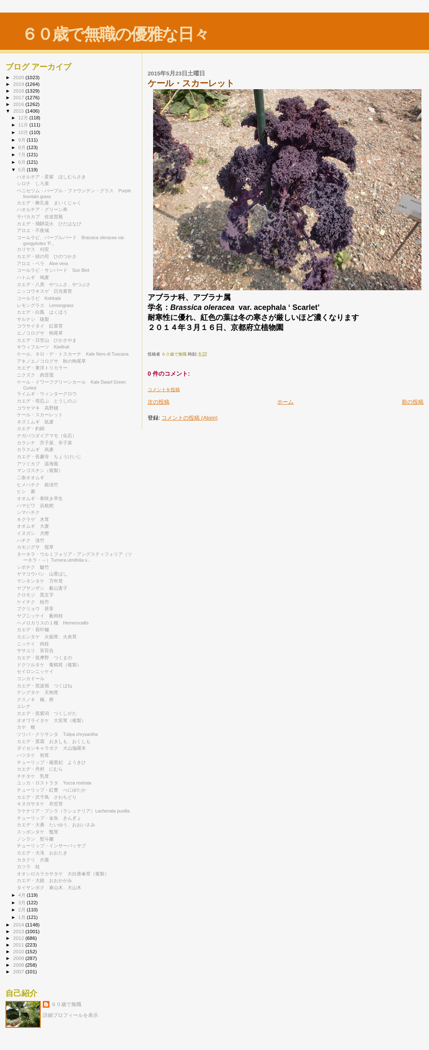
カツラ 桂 (28, 866)
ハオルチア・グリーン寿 (42, 209)
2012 (19, 938)
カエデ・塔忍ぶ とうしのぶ (47, 400)
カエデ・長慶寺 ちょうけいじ (49, 456)
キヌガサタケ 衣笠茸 (40, 803)
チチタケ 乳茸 (33, 776)
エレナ (26, 706)
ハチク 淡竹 (30, 540)
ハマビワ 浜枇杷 (35, 505)
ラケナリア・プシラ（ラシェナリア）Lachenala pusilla (73, 810)
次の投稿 (158, 402)
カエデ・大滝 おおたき (42, 852)
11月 (23, 124)
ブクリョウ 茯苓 (35, 608)
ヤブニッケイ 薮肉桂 (40, 615)
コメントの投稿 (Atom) (189, 418)
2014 (19, 924)
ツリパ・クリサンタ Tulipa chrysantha (57, 734)
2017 (19, 97)
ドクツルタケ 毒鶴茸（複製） (49, 664)
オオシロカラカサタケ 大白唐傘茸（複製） (63, 873)
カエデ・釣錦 (33, 428)
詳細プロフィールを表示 (70, 1015)
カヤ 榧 (26, 727)
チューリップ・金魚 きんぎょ (49, 817)
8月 (22, 147)
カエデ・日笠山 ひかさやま (47, 340)
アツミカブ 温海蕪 (37, 463)
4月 (22, 895)
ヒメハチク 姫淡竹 (37, 484)
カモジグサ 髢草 (35, 547)
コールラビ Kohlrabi (39, 298)
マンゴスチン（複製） (40, 470)
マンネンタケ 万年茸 (40, 580)
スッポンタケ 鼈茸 (37, 831)
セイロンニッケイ (37, 671)
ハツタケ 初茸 (33, 755)
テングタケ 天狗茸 (37, 692)
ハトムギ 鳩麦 (33, 277)
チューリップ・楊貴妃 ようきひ (51, 762)
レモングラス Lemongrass (45, 305)
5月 (22, 169)
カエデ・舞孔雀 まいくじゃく (49, 202)
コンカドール (33, 678)
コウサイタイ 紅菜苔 (40, 325)
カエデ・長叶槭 (35, 629)
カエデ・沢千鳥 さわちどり (47, 797)
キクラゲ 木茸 (33, 519)
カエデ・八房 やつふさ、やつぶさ (54, 284)
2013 (19, 931)
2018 (19, 90)
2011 (19, 944)
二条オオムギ (33, 477)
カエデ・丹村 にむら (40, 768)
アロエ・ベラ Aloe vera (42, 263)
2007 (19, 971)
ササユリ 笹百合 (35, 650)
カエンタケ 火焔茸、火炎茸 (47, 636)
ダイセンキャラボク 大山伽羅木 (51, 748)
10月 (23, 132)
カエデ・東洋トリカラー (44, 367)
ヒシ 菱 (26, 491)
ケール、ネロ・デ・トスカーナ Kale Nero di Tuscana (72, 353)
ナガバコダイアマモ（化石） (47, 435)
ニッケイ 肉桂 (33, 643)
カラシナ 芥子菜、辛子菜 (44, 442)
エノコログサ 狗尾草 (40, 332)
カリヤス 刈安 (33, 249)
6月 (22, 162)
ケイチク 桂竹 (33, 601)
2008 (19, 964)
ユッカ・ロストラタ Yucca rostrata (54, 782)
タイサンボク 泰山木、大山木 (49, 887)
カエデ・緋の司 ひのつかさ (47, 256)
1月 (22, 917)
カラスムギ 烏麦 (35, 449)
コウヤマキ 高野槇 (37, 407)
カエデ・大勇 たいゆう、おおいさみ (56, 824)
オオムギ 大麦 (33, 526)
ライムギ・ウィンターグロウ (49, 393)
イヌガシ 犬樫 (33, 533)
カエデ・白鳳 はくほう (42, 312)
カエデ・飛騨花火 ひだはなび (49, 223)
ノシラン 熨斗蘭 (35, 838)
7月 (22, 154)
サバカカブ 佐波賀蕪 (40, 216)
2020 (19, 77)
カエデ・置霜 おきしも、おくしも (54, 741)
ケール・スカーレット (42, 414)
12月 (23, 117)
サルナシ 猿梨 (33, 319)
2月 (22, 909)
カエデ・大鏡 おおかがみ (44, 880)
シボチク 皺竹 (33, 567)
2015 (19, 111)
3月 (22, 902)
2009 (19, 958)
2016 (19, 104)
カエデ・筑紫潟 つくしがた (47, 713)
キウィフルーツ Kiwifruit (43, 346)
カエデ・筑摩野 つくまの (44, 657)
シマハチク (30, 512)
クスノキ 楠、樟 (35, 699)
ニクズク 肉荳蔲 (35, 374)
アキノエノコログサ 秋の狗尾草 (51, 361)
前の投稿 (413, 402)
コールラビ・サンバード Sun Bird (53, 270)
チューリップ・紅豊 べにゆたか (51, 789)
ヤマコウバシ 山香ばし (42, 573)
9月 (22, 139)
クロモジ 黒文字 (35, 594)
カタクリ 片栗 (33, 859)
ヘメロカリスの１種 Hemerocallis (52, 622)
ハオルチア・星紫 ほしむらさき (51, 176)
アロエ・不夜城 (33, 230)
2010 (19, 951)
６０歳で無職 (66, 1004)
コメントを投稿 (164, 389)
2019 (19, 84)
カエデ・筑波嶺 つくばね (44, 685)
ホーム (285, 402)
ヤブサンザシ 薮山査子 (42, 588)
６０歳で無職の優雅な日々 (115, 34)
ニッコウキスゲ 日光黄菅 (44, 291)
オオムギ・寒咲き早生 (40, 498)
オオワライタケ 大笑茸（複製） (51, 720)
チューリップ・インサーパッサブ (54, 845)
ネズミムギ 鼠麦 (35, 421)
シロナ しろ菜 (33, 183)
